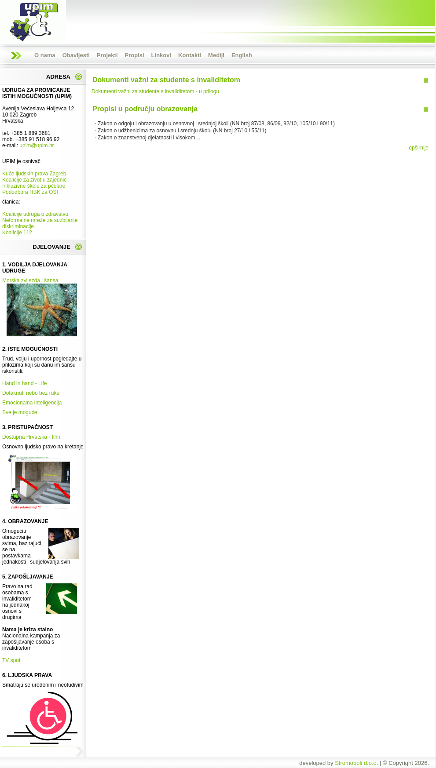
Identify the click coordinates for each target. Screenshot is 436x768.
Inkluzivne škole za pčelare (33, 186)
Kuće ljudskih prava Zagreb (34, 174)
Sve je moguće (19, 412)
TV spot (11, 660)
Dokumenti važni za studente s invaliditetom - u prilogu (155, 91)
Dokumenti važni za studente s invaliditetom (166, 80)
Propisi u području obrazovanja (145, 109)
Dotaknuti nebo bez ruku (30, 393)
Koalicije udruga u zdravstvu (35, 214)
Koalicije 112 (17, 232)
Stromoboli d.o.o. (356, 763)
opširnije (419, 148)
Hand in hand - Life (24, 383)
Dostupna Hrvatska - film (31, 437)
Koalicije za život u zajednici (35, 180)
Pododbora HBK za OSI (30, 192)
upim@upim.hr (36, 145)
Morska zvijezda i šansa (30, 280)
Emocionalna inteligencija (32, 403)
